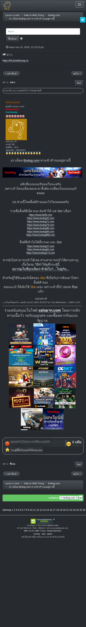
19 (61, 510)
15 (47, 510)
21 (67, 510)
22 (71, 510)
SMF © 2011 (40, 531)
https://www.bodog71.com (40, 221)
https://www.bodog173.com (40, 252)
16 (51, 510)
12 (37, 510)
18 (57, 510)
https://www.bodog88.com (40, 228)
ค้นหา (12, 38)
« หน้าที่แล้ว (11, 73)
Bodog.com (31, 160)
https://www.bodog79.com (40, 225)
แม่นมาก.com (49, 310)
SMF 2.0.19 (29, 531)
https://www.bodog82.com (40, 249)
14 (44, 510)
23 (74, 510)
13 (41, 510)
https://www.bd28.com (40, 215)
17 (54, 510)
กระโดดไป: (53, 498)
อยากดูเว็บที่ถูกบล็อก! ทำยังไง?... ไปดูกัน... (40, 269)
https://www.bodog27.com (40, 246)
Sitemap (7, 510)
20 (64, 510)
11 (34, 510)
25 (80, 510)
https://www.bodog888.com (40, 235)
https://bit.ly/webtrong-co (15, 60)
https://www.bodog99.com (40, 231)
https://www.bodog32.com (40, 218)
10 (31, 510)
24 (77, 510)
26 (84, 510)
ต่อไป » (77, 73)
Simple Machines (54, 531)
